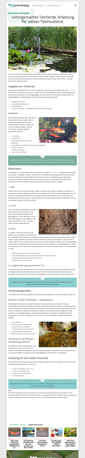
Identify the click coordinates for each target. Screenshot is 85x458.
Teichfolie (72, 90)
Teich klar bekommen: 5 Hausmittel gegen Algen (70, 443)
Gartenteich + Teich (24, 13)
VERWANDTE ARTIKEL (18, 425)
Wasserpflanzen (55, 172)
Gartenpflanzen (38, 6)
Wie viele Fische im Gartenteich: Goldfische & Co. (14, 444)
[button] (75, 5)
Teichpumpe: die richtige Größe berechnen (56, 443)
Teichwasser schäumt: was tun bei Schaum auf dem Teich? (28, 444)
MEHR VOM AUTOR (35, 425)
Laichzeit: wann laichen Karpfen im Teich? (42, 443)
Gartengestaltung (54, 6)
